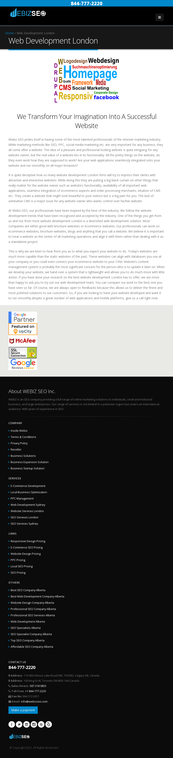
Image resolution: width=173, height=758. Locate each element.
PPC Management (22, 498)
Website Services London (27, 511)
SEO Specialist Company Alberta (31, 634)
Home (9, 33)
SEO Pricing (18, 572)
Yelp (48, 724)
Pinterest (41, 724)
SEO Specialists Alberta (26, 628)
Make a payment (23, 710)
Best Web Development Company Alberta (37, 596)
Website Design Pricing (26, 554)
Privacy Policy (19, 443)
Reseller (16, 449)
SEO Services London (24, 517)
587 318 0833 (38, 686)
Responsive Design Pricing (28, 541)
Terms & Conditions (23, 437)
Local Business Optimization (29, 492)
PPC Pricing (18, 560)
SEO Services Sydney (24, 523)
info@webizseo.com (34, 701)
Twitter (19, 724)
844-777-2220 (86, 3)
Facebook (11, 724)
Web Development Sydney (28, 505)
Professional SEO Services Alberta (33, 615)
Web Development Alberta (28, 621)
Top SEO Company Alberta (27, 640)
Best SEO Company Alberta (28, 590)
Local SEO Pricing (22, 566)
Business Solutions (23, 456)
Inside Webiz (19, 431)
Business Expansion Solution (30, 462)
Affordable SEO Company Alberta (32, 647)
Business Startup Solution (27, 468)
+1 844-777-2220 (35, 691)
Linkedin (26, 724)
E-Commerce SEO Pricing (27, 547)
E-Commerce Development (28, 486)
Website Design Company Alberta (32, 603)
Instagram (34, 724)
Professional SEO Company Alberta (33, 609)
